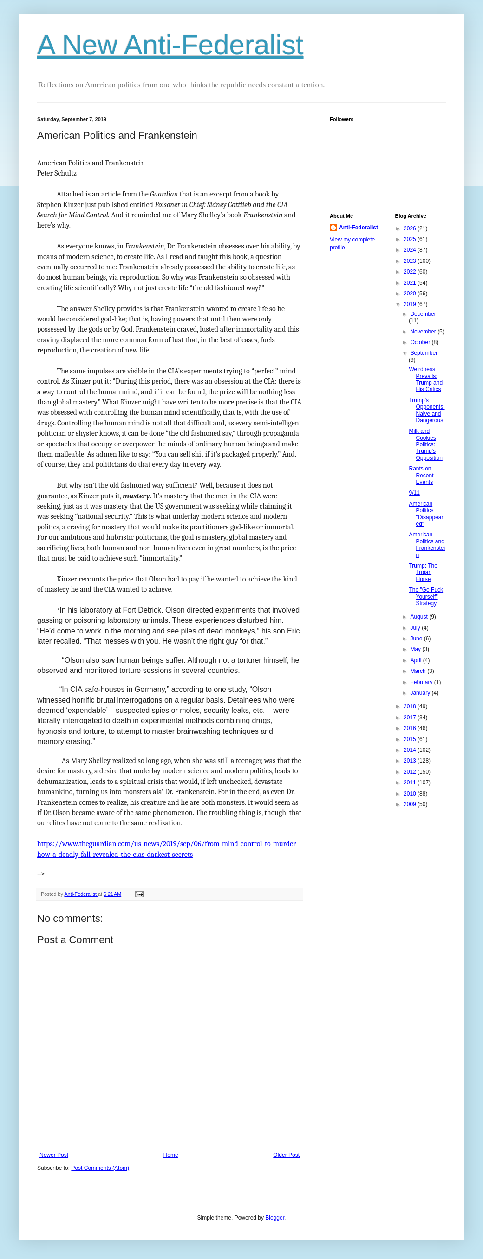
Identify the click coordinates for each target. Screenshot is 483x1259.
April (416, 660)
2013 (411, 760)
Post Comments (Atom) (100, 1168)
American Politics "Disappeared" (426, 514)
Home (170, 1155)
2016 (411, 728)
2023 (411, 261)
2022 (411, 271)
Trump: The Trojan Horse (423, 572)
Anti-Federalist (358, 227)
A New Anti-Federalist (170, 44)
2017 (411, 717)
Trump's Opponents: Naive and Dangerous (426, 410)
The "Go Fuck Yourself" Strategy (426, 597)
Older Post (286, 1155)
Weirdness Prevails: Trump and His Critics (426, 379)
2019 (411, 304)
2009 (411, 804)
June (417, 638)
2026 (411, 228)
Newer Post (53, 1155)
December (423, 314)
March (418, 671)
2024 (411, 250)
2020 (411, 293)
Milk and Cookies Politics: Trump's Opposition (425, 444)
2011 (411, 782)
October (420, 342)
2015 (411, 739)
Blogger (274, 1217)
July (416, 628)
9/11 (414, 492)
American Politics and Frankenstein (427, 544)
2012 (411, 772)
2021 (411, 283)
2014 (411, 750)
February (422, 682)
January (420, 693)
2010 (411, 793)
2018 (411, 706)
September (423, 353)
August (419, 616)
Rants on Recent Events (421, 475)
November (423, 331)
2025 (411, 239)
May (416, 649)
